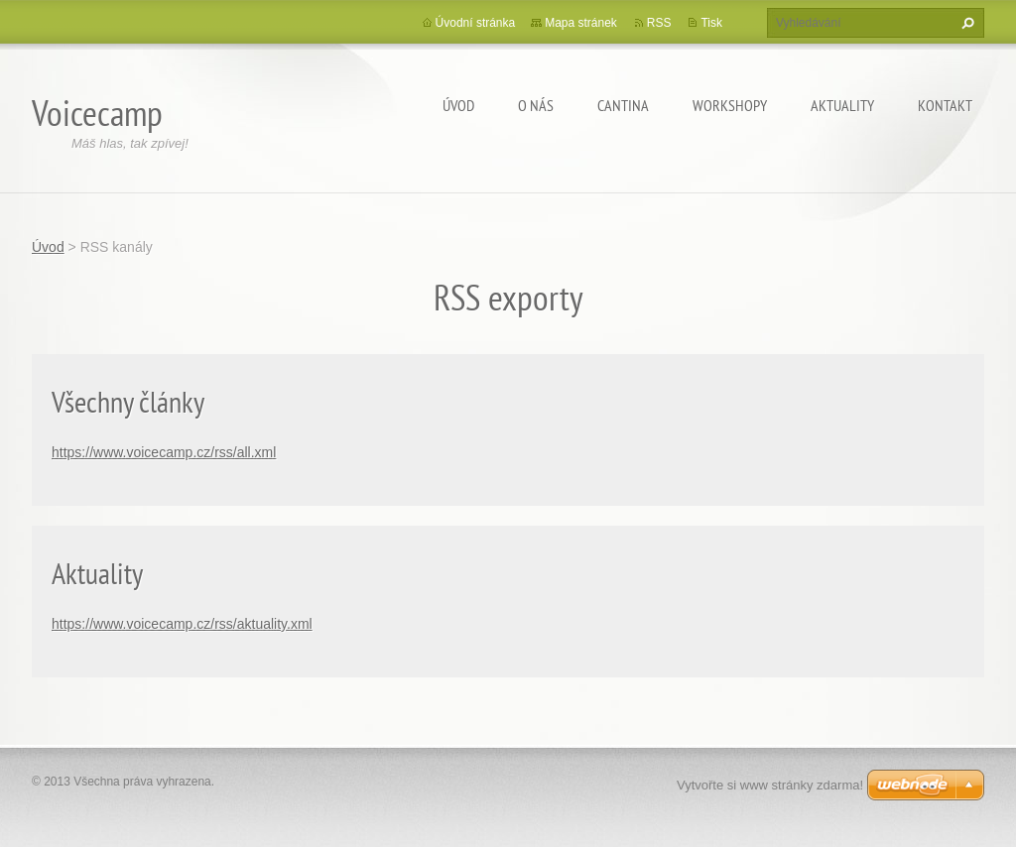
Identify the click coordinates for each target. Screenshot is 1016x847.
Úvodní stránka (476, 23)
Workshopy (730, 105)
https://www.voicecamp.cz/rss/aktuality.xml (182, 624)
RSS (659, 23)
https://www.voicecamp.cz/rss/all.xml (164, 452)
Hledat (965, 23)
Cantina (623, 105)
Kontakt (945, 105)
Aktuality (842, 105)
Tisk (711, 23)
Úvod (458, 105)
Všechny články (128, 401)
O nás (536, 105)
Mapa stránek (581, 23)
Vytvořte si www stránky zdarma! (770, 785)
